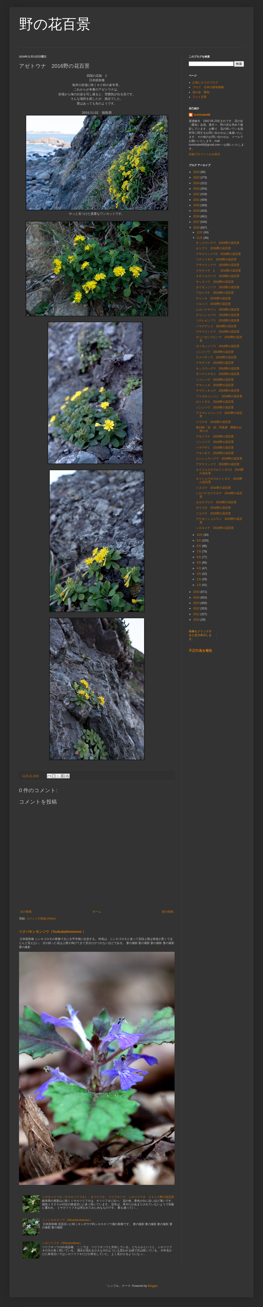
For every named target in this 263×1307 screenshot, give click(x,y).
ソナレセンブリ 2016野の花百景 (217, 320)
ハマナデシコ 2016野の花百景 (216, 326)
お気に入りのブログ (205, 82)
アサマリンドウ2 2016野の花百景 (218, 254)
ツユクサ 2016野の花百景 (213, 513)
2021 (196, 199)
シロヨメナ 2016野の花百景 (215, 528)
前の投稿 (167, 911)
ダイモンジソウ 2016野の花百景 (217, 287)
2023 (196, 188)
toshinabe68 (202, 114)
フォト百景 (199, 97)
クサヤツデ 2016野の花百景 (215, 362)
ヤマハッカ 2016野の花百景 (215, 385)
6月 (199, 557)
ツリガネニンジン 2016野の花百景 (219, 396)
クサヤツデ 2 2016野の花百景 (218, 270)
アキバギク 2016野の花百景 (215, 453)
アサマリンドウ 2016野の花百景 (217, 265)
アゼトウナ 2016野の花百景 (215, 292)
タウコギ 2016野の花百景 (213, 507)
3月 (199, 573)
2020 (196, 205)
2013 (196, 603)
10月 (200, 534)
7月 (199, 551)
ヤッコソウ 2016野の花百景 (215, 281)
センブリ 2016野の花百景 (213, 248)
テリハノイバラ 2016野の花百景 (217, 315)
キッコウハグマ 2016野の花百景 (217, 242)
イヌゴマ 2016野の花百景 (213, 487)
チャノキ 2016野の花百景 (213, 298)
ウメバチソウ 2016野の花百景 (216, 357)
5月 (199, 562)
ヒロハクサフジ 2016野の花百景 (217, 309)
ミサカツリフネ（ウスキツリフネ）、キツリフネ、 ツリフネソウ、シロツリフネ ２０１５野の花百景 (108, 1197)
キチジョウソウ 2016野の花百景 (217, 276)
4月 (199, 568)
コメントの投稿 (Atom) (41, 918)
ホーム (97, 911)
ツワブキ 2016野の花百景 (213, 422)
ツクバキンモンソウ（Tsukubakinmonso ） (52, 932)
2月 (199, 579)
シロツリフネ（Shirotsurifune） (62, 1243)
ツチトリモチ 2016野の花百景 (216, 259)
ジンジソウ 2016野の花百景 (215, 352)
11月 (200, 237)
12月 (200, 232)
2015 (196, 592)
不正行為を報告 (200, 650)
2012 (196, 608)
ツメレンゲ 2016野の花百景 (215, 379)
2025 (196, 177)
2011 (196, 614)
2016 (196, 227)
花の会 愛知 (200, 92)
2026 (196, 172)
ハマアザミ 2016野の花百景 (215, 447)
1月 (199, 585)
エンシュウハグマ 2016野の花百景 (219, 458)
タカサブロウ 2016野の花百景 (216, 502)
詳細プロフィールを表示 (204, 154)
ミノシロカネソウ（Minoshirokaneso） (67, 1220)
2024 (196, 183)
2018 (196, 216)
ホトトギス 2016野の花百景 (215, 401)
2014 (196, 597)
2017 (196, 222)
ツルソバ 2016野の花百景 (213, 304)
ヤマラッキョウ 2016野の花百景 (217, 390)
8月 (199, 546)
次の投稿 (26, 911)
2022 (196, 194)
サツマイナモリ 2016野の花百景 (217, 374)
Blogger (153, 1286)
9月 (199, 540)
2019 (196, 210)
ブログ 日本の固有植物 (208, 87)
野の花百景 (55, 24)
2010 (196, 619)
